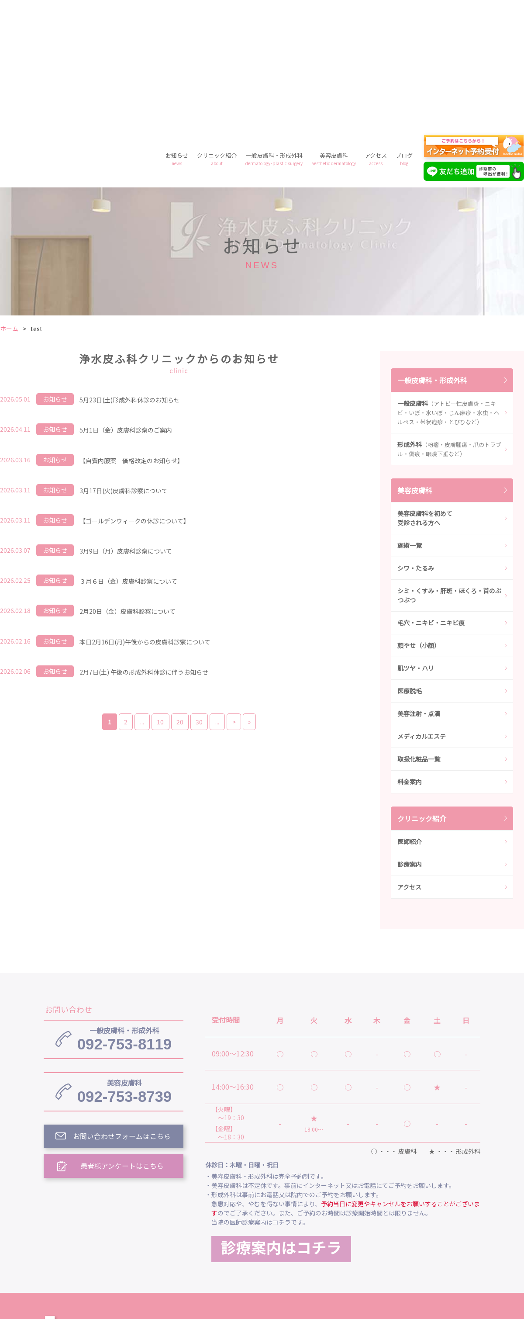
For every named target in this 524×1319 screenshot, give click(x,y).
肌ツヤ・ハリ (415, 542)
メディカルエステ (421, 610)
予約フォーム (397, 1242)
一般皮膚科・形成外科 (274, 33)
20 (179, 596)
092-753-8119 (124, 913)
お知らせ (176, 33)
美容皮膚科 (333, 33)
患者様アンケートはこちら (122, 1042)
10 (159, 596)
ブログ (404, 33)
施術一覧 (409, 419)
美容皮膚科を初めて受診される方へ (424, 392)
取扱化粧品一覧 (418, 633)
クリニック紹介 (217, 33)
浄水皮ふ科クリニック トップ (252, 1202)
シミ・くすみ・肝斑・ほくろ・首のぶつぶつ (449, 469)
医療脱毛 (409, 565)
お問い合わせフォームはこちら (122, 1012)
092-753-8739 (124, 966)
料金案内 (409, 655)
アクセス (376, 33)
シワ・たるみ (415, 442)
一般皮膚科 (448, 286)
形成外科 (449, 323)
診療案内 (409, 738)
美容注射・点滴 (418, 587)
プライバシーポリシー (326, 1242)
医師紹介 (409, 715)
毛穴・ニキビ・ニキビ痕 (431, 496)
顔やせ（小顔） (418, 519)
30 (199, 596)
